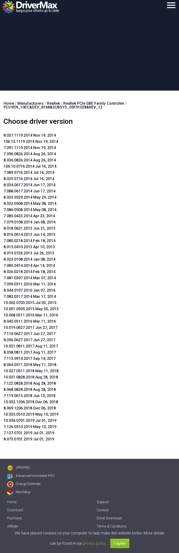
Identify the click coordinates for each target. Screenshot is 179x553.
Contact (103, 510)
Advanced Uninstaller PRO (31, 475)
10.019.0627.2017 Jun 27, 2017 (31, 327)
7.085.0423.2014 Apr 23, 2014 (29, 216)
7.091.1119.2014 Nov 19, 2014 (30, 147)
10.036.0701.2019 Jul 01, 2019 (30, 420)
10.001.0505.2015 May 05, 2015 (31, 309)
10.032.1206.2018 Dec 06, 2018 (31, 402)
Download (15, 510)
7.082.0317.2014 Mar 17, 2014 (30, 296)
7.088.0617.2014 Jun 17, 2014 (29, 191)
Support (103, 502)
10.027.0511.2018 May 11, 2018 (31, 371)
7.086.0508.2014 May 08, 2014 (30, 209)
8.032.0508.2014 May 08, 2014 (30, 203)
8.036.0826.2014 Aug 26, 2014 (30, 160)
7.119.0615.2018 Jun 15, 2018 (29, 395)
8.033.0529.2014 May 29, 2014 (30, 197)
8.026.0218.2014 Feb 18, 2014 (29, 271)
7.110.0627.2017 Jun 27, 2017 (29, 333)
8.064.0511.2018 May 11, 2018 (30, 364)
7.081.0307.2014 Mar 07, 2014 (30, 278)
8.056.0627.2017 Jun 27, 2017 (29, 340)
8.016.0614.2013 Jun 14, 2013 (29, 234)
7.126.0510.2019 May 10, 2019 (30, 426)
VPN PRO (18, 467)
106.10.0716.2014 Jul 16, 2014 (30, 166)
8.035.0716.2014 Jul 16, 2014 (29, 178)
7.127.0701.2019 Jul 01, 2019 (29, 433)
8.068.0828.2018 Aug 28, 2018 (30, 389)
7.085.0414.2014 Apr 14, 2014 (29, 265)
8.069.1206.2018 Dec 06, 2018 (30, 408)
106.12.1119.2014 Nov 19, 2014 (31, 141)
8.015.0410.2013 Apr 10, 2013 (29, 247)
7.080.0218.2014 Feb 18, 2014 (29, 240)
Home (11, 502)
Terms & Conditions (111, 526)
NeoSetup (19, 492)
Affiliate (12, 526)
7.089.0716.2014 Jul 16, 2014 (29, 172)
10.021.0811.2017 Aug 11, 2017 (31, 346)
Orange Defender (24, 484)
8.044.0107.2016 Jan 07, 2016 (29, 290)
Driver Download (109, 518)
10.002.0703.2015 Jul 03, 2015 (30, 302)
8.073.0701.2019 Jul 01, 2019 (29, 439)
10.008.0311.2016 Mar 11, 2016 (31, 315)
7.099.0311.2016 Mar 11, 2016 (30, 284)
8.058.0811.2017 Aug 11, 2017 (30, 352)
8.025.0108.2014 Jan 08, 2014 (29, 259)
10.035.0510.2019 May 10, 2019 (31, 414)
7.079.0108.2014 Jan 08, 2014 (29, 222)
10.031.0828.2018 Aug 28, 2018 (31, 377)
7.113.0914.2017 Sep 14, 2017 (30, 358)
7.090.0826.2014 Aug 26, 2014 (30, 154)
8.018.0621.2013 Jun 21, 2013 (29, 228)
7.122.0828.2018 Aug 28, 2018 (30, 383)
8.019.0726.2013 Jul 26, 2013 (29, 253)
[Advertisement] (89, 54)
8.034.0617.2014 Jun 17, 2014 (29, 185)
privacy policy (94, 543)
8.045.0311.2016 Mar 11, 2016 (30, 321)
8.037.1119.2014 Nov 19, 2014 (30, 135)
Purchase (14, 518)
